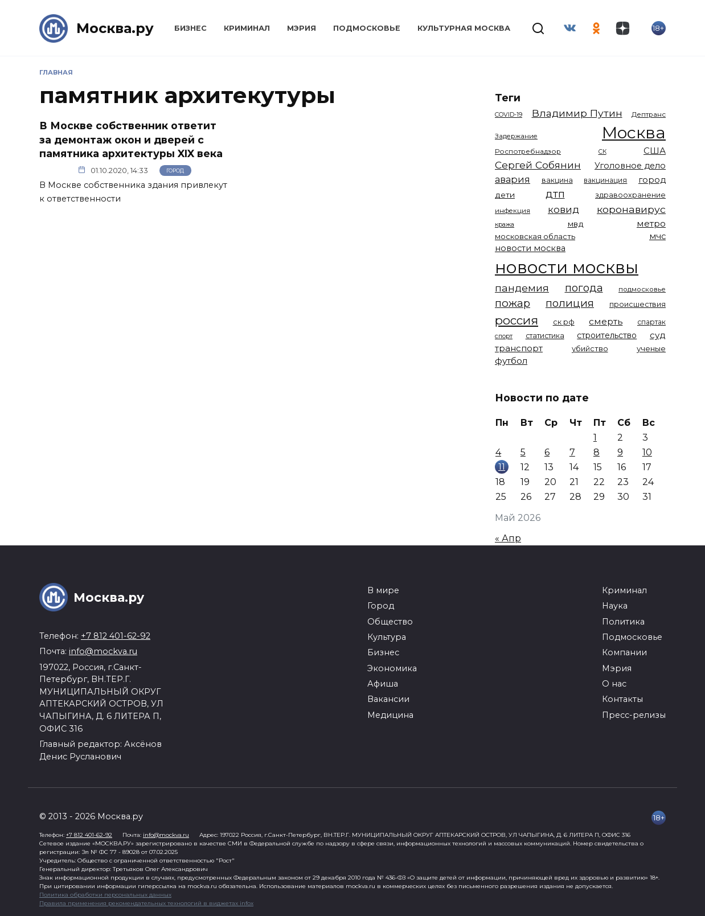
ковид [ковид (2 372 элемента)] (563, 209)
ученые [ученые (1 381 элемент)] (651, 348)
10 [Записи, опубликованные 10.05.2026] (647, 452)
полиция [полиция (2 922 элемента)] (570, 303)
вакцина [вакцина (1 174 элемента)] (557, 180)
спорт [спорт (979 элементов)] (504, 336)
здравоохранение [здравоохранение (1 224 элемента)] (630, 195)
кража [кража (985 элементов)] (504, 224)
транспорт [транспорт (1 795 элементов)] (519, 348)
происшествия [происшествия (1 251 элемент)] (637, 304)
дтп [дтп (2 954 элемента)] (555, 193)
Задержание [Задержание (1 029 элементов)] (516, 136)
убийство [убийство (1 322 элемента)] (590, 348)
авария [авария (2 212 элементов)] (512, 179)
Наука (615, 606)
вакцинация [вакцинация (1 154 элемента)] (605, 180)
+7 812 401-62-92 (115, 636)
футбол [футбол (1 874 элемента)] (511, 360)
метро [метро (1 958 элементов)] (651, 223)
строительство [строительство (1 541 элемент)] (607, 335)
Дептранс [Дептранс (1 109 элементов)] (649, 114)
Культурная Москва (463, 28)
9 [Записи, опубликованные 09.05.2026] (620, 452)
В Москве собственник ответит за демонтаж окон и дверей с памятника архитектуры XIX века (131, 139)
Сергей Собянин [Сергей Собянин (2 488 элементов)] (538, 165)
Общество (390, 622)
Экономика (392, 668)
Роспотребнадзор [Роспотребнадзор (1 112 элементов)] (528, 151)
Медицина (390, 715)
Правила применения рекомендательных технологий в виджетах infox (146, 903)
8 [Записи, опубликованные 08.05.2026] (596, 452)
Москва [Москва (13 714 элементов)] (634, 132)
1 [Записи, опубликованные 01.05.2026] (595, 437)
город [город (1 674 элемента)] (652, 180)
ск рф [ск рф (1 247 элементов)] (564, 322)
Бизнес (190, 28)
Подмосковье (366, 28)
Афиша (382, 684)
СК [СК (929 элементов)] (602, 151)
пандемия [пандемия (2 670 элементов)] (522, 288)
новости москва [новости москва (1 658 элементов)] (530, 248)
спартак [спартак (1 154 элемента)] (651, 322)
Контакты (622, 699)
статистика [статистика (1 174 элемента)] (545, 335)
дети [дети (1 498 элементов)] (505, 194)
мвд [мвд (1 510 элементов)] (576, 223)
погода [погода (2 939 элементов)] (584, 287)
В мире (383, 590)
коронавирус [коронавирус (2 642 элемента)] (631, 209)
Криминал (247, 28)
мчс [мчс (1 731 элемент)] (657, 236)
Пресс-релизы (634, 715)
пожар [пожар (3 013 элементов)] (512, 303)
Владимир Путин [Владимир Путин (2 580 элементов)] (577, 113)
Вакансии (388, 699)
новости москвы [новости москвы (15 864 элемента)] (566, 267)
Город (175, 170)
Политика (623, 622)
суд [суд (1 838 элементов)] (658, 335)
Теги (507, 98)
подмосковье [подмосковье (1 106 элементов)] (642, 289)
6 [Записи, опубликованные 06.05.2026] (547, 452)
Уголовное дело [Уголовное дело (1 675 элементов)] (630, 166)
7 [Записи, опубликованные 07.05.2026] (572, 452)
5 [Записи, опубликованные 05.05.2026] (523, 452)
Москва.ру (115, 28)
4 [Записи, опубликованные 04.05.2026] (498, 452)
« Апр (508, 538)
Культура (386, 637)
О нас (614, 684)
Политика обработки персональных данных (105, 894)
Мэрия (301, 28)
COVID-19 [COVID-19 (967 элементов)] (508, 114)
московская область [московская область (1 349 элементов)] (535, 236)
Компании (624, 652)
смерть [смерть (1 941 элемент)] (605, 321)
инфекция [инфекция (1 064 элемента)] (512, 211)
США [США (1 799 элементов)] (654, 150)
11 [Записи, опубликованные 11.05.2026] (501, 466)
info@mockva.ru (103, 651)
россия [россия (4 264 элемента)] (516, 320)
